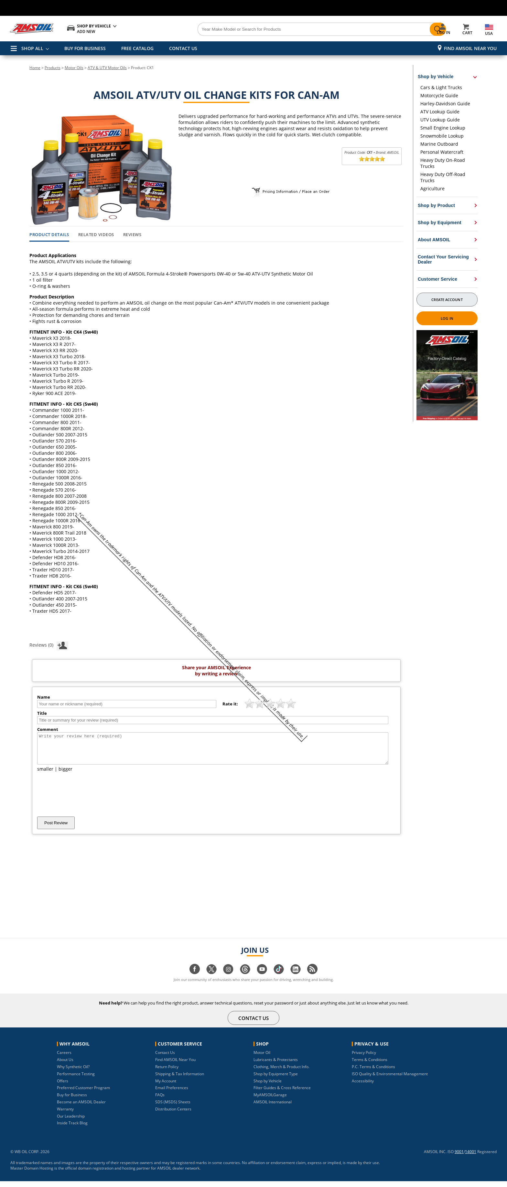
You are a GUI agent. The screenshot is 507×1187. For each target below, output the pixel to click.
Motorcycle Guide (439, 95)
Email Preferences (171, 1093)
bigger (65, 775)
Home (34, 67)
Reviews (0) (48, 644)
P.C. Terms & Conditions (373, 1072)
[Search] (290, 29)
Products (52, 67)
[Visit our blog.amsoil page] (312, 978)
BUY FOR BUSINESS (85, 48)
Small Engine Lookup (442, 128)
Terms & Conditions (369, 1065)
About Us (65, 1065)
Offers (62, 1086)
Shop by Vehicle (267, 1086)
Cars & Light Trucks (441, 87)
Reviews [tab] (132, 234)
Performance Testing (76, 1079)
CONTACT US (183, 48)
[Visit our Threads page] (245, 978)
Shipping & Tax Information (179, 1079)
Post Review (56, 828)
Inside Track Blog (72, 1128)
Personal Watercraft (441, 152)
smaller (45, 775)
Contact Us (165, 1058)
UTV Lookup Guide (440, 120)
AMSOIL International (272, 1107)
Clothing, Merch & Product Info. (281, 1072)
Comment (47, 729)
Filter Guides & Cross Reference (282, 1093)
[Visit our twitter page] (211, 978)
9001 (459, 1157)
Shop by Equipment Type (275, 1079)
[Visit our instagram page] (228, 978)
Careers (64, 1058)
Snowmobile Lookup (442, 136)
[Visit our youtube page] (262, 978)
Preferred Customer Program (83, 1093)
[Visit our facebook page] (194, 978)
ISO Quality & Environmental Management (390, 1079)
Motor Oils (74, 67)
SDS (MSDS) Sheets (172, 1107)
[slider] (372, 158)
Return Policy (166, 1072)
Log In (447, 318)
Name (43, 697)
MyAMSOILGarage (270, 1100)
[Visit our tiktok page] (279, 978)
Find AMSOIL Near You (470, 48)
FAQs (160, 1100)
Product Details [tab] (49, 234)
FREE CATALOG (137, 48)
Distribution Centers (173, 1115)
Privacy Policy (364, 1058)
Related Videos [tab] (96, 234)
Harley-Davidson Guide (445, 103)
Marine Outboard (439, 144)
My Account (165, 1086)
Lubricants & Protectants (275, 1065)
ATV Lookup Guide (439, 112)
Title (42, 713)
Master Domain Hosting (31, 1174)
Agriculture (432, 188)
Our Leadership (71, 1122)
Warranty (65, 1115)
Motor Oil (261, 1058)
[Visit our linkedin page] (295, 978)
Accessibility (363, 1086)
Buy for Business (72, 1100)
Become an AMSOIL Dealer (81, 1107)
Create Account (446, 299)
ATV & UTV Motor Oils (107, 67)
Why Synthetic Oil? (73, 1072)
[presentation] (86, 800)
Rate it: (230, 704)
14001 (470, 1157)
